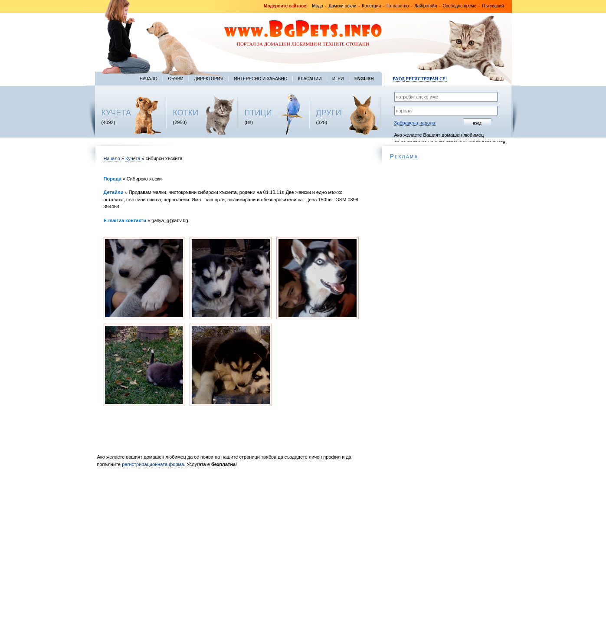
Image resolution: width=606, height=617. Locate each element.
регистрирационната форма (153, 464)
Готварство (398, 5)
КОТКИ (186, 112)
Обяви (175, 78)
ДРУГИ (328, 112)
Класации (309, 78)
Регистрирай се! (426, 78)
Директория (208, 78)
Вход (399, 78)
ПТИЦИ (258, 112)
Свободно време (460, 5)
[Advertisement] (232, 544)
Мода (317, 5)
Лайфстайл (425, 5)
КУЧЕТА (116, 112)
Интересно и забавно (261, 78)
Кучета (132, 158)
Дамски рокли (342, 5)
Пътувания (493, 5)
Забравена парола (415, 122)
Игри (338, 78)
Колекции (371, 5)
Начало (148, 78)
